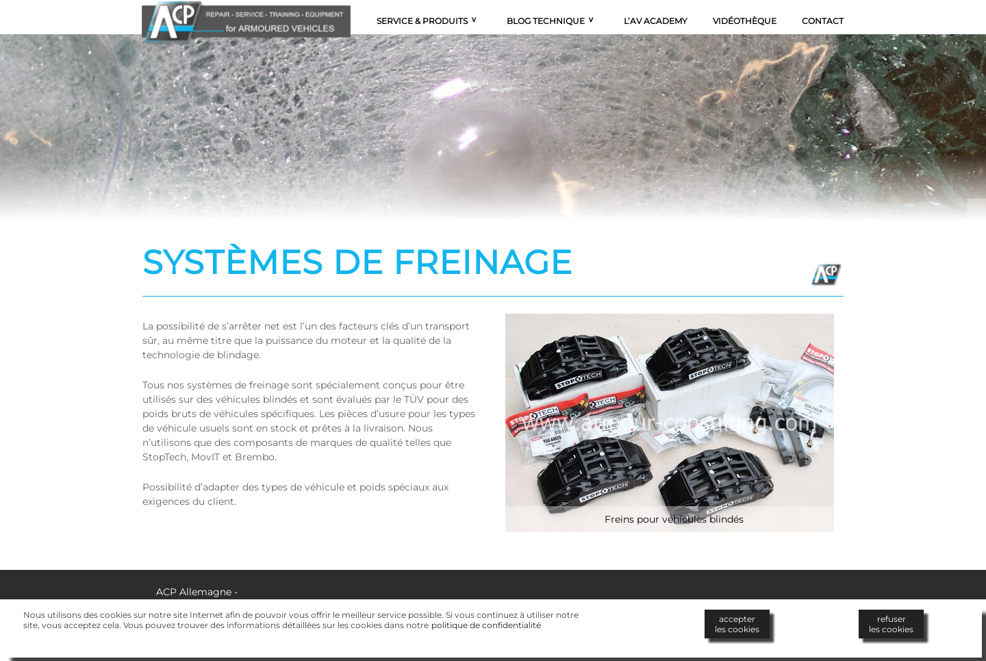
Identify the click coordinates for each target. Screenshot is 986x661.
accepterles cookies (737, 624)
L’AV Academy (655, 21)
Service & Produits (422, 21)
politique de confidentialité (486, 625)
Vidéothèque (744, 21)
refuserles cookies (891, 624)
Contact (823, 21)
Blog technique (546, 21)
